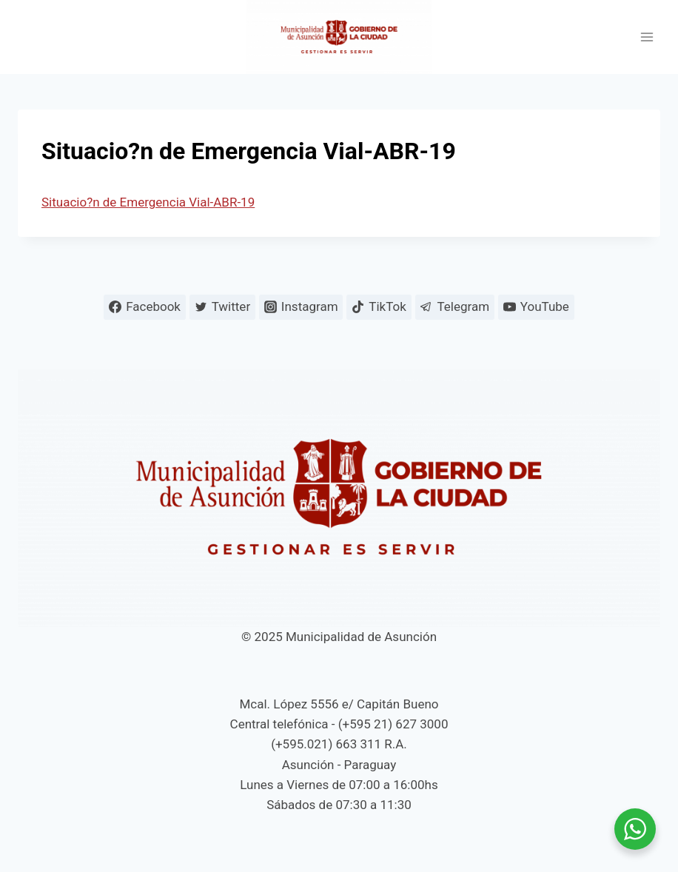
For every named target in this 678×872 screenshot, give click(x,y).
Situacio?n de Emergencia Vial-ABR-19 (148, 202)
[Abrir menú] (646, 37)
